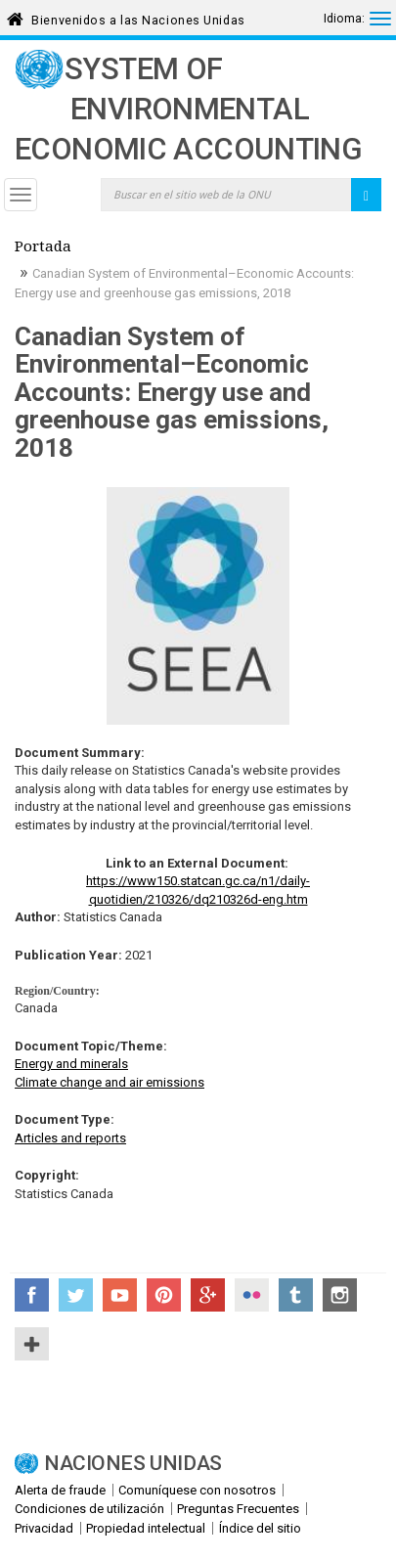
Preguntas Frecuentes (238, 1508)
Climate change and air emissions (109, 1082)
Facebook (32, 1295)
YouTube (120, 1295)
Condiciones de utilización (89, 1508)
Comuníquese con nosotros (197, 1490)
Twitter (76, 1295)
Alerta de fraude (60, 1490)
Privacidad (44, 1528)
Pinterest (164, 1295)
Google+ (208, 1295)
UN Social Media (32, 1343)
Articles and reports (70, 1138)
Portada (43, 248)
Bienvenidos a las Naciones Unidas (137, 17)
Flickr (252, 1295)
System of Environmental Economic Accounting (188, 109)
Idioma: (344, 18)
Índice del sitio (260, 1528)
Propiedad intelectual (145, 1528)
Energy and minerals (71, 1063)
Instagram (340, 1295)
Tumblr (296, 1295)
